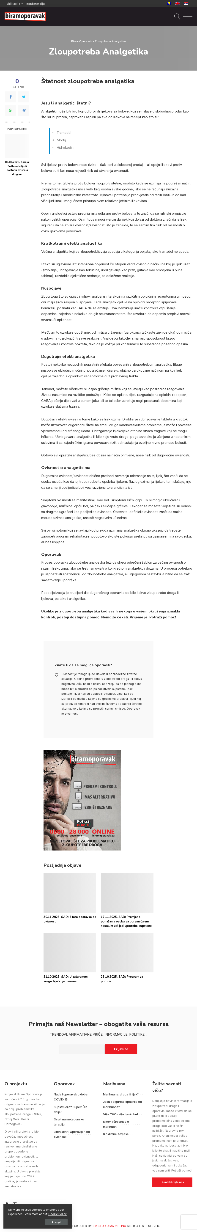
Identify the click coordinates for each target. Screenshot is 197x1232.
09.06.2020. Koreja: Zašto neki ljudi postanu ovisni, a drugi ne (17, 168)
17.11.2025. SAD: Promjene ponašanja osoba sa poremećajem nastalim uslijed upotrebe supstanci (126, 921)
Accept (56, 1222)
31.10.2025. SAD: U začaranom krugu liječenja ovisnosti (66, 979)
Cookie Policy (57, 1214)
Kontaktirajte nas (172, 1182)
